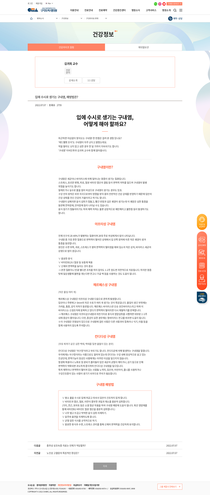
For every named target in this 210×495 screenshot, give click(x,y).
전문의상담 (202, 284)
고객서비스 (151, 10)
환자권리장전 (42, 485)
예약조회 (202, 258)
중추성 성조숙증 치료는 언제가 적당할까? (66, 445)
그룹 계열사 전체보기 (169, 486)
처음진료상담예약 (202, 225)
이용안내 (74, 10)
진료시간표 (202, 271)
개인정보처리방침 (64, 485)
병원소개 (166, 10)
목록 (105, 466)
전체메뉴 (180, 10)
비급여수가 (77, 485)
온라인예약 (202, 245)
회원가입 (39, 3)
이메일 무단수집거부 (91, 485)
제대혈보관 (143, 47)
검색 (175, 10)
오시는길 (31, 485)
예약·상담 (177, 18)
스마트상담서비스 (202, 297)
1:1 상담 (91, 80)
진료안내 (88, 10)
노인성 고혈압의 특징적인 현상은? (63, 453)
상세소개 (73, 80)
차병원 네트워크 (173, 3)
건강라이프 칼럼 (66, 47)
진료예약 (103, 10)
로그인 (30, 3)
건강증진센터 (119, 10)
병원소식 (136, 10)
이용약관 (52, 485)
